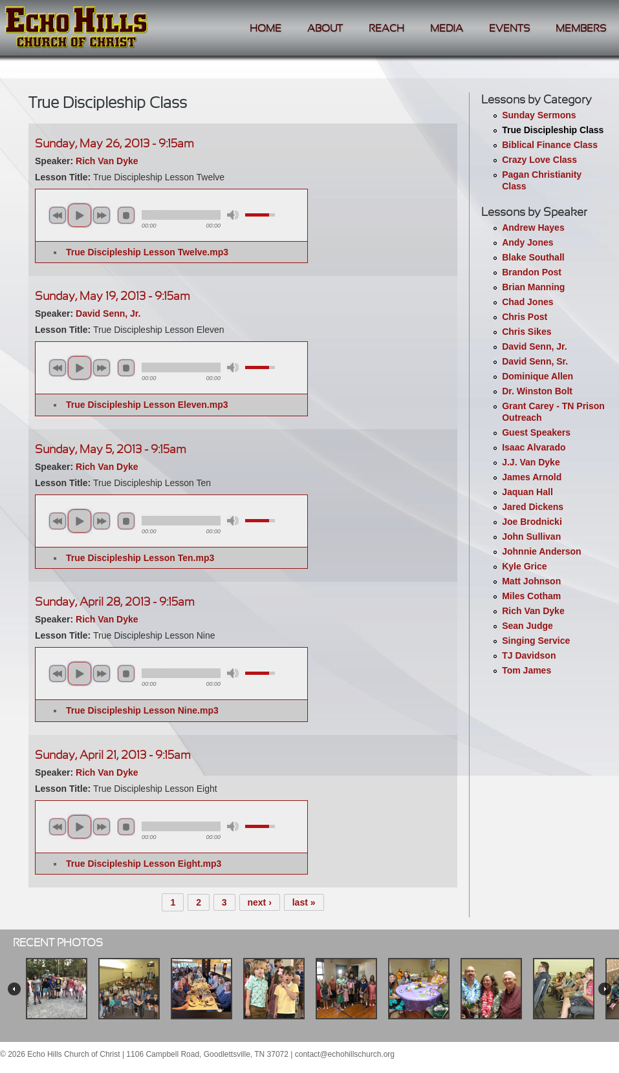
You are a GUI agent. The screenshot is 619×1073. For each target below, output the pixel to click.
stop (126, 215)
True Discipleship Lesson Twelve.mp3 (147, 252)
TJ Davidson (529, 655)
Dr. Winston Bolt (537, 391)
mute (233, 215)
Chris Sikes (526, 331)
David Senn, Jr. (534, 346)
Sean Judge (527, 626)
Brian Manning (533, 287)
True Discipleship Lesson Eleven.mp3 (147, 404)
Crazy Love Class (539, 159)
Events (509, 29)
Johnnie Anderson (541, 551)
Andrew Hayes (533, 227)
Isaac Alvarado (533, 447)
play (79, 215)
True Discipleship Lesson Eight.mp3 (143, 863)
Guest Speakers (536, 432)
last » (304, 902)
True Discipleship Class (552, 130)
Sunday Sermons (539, 115)
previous (58, 215)
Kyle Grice (524, 566)
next (101, 215)
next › (260, 902)
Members (581, 29)
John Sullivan (531, 536)
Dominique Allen (537, 376)
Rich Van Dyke (533, 611)
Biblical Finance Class (550, 145)
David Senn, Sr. (535, 361)
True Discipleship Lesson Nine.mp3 (142, 710)
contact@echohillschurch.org (345, 1054)
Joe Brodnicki (532, 521)
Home (265, 29)
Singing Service (536, 640)
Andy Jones (527, 242)
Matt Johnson (531, 581)
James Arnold (531, 477)
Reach (386, 29)
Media (446, 29)
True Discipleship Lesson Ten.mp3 (140, 558)
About (325, 29)
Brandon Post (531, 272)
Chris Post (524, 317)
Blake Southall (533, 257)
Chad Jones (527, 302)
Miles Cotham (531, 596)
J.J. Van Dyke (531, 462)
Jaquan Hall (527, 492)
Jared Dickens (532, 507)
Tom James (526, 670)
